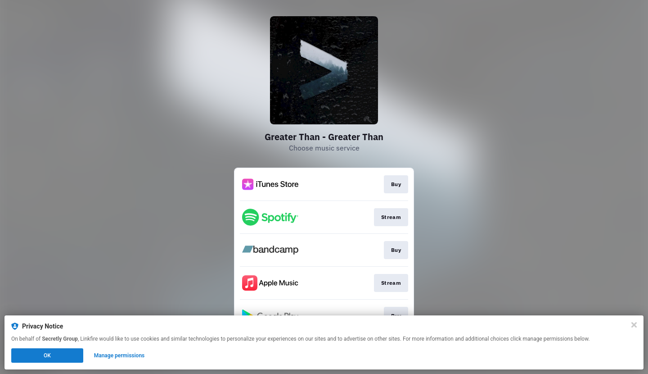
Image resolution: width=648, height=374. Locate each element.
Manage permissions (119, 355)
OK (47, 355)
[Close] (634, 325)
